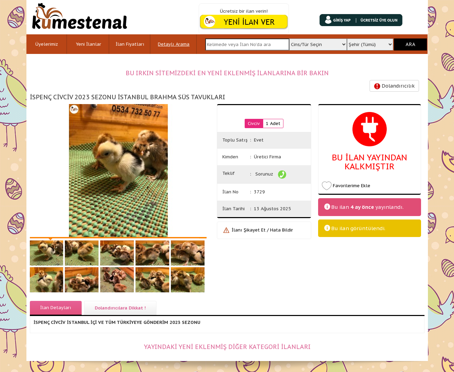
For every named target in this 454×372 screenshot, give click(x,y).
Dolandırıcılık (394, 86)
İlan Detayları (55, 308)
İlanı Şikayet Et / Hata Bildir (262, 230)
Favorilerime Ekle (351, 186)
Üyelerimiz (46, 44)
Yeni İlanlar (88, 44)
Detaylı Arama (173, 44)
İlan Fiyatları (130, 44)
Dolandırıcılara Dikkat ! (120, 308)
